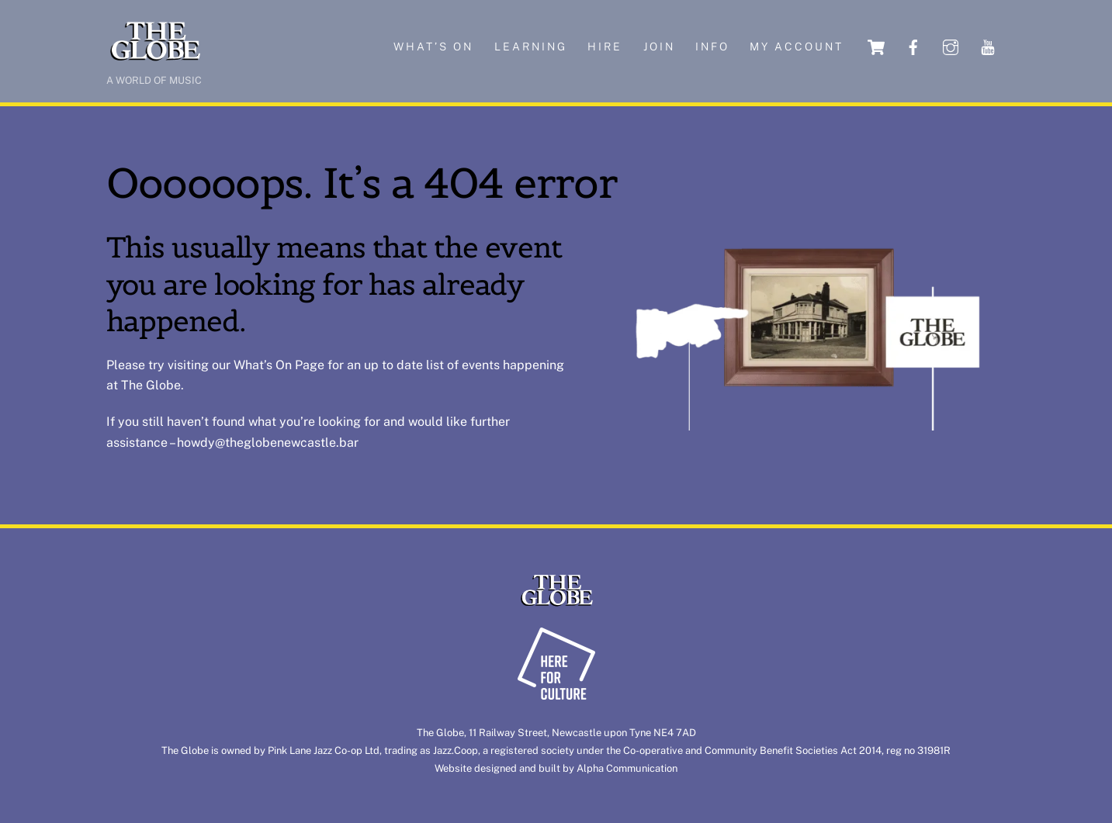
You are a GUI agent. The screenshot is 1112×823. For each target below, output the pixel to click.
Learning (530, 46)
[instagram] (950, 46)
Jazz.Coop (455, 750)
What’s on (433, 46)
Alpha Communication (627, 768)
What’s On (263, 365)
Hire (604, 46)
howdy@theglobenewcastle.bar (268, 442)
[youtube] (987, 46)
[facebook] (913, 46)
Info (712, 46)
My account (797, 46)
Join (659, 46)
